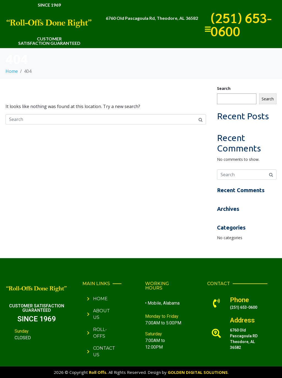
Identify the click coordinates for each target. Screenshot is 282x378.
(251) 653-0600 (241, 24)
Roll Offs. (98, 372)
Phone (239, 300)
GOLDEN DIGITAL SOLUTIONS (198, 372)
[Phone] (216, 303)
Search (224, 88)
